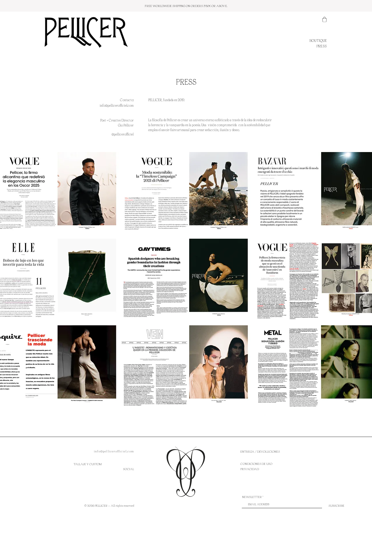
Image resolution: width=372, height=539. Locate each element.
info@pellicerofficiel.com (114, 451)
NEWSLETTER (252, 496)
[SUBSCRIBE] (336, 505)
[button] (324, 19)
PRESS (321, 46)
